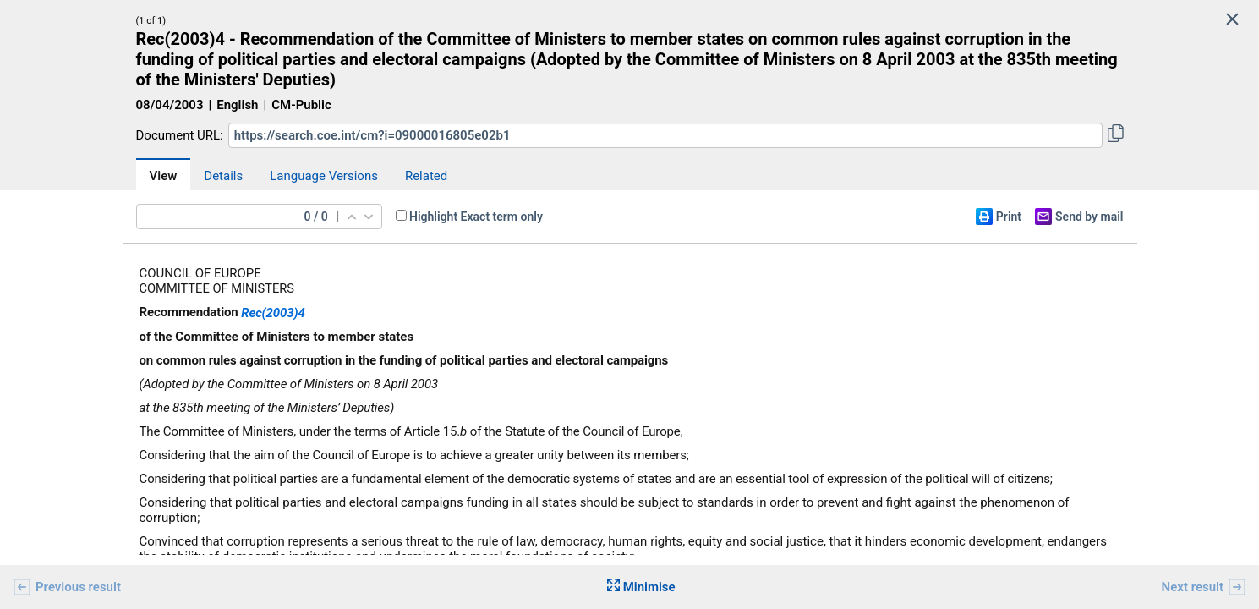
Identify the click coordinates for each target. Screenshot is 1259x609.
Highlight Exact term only (476, 216)
